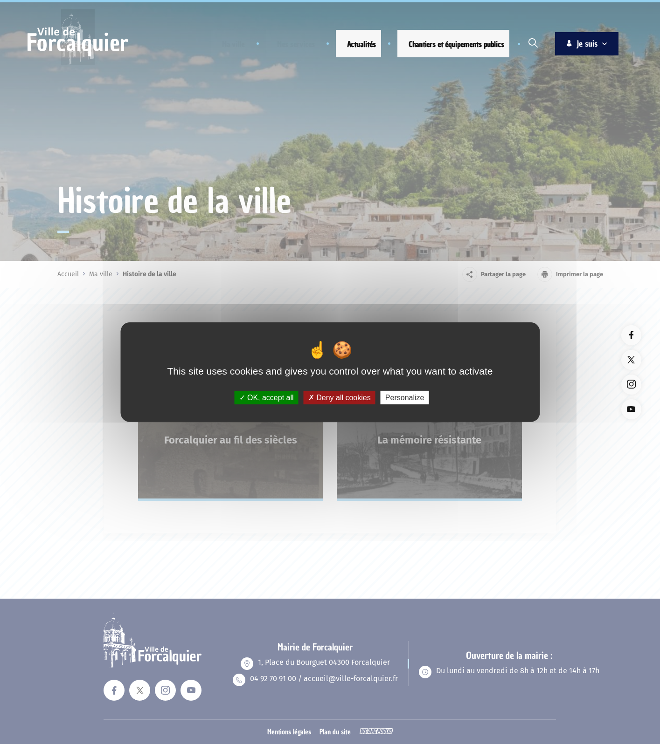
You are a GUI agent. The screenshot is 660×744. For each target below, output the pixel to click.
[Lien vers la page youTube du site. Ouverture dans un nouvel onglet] (631, 409)
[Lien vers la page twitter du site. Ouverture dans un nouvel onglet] (631, 360)
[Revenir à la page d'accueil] (78, 63)
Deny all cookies (339, 397)
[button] (225, 44)
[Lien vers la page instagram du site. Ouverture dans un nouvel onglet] (631, 385)
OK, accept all (266, 397)
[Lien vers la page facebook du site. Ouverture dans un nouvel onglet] (631, 335)
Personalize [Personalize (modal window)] (404, 397)
